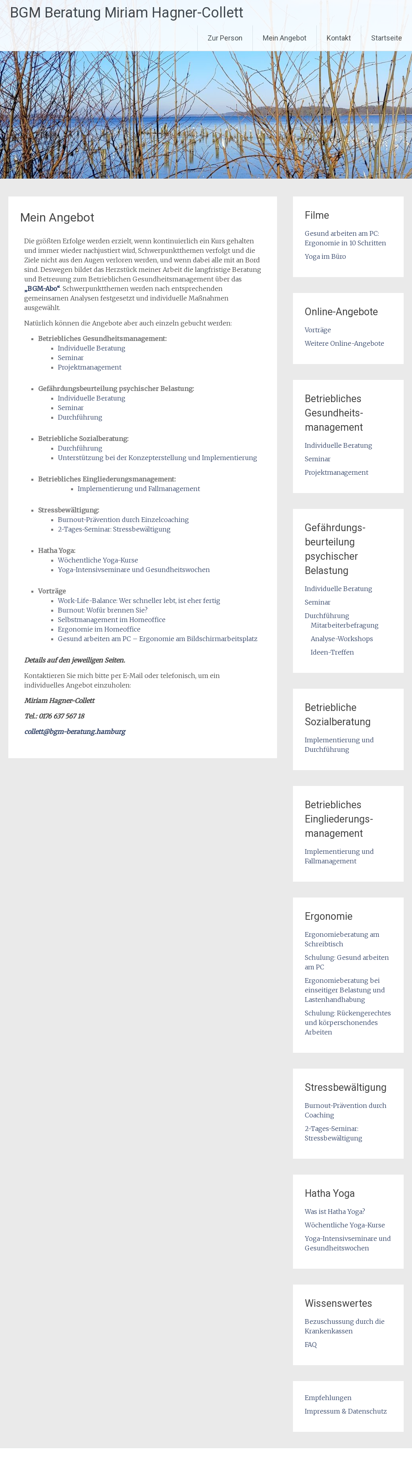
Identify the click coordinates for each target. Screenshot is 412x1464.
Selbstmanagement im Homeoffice (112, 620)
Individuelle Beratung (91, 348)
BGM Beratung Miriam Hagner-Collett (126, 12)
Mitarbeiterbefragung (345, 625)
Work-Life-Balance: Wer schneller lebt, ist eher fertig (139, 601)
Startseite (386, 38)
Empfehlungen (328, 1398)
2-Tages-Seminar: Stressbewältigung (114, 529)
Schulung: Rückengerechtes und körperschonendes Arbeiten (348, 1022)
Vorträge (318, 330)
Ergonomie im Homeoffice (99, 629)
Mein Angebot (284, 38)
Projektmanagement (89, 367)
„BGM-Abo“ (42, 289)
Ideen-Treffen (332, 652)
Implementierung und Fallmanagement (139, 489)
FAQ (311, 1344)
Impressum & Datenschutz (346, 1411)
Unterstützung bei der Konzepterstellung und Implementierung (157, 458)
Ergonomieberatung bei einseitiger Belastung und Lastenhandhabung (345, 990)
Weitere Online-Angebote (344, 343)
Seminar (71, 358)
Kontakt (339, 38)
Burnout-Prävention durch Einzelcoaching (123, 520)
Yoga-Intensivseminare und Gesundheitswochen (134, 570)
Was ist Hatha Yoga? (335, 1212)
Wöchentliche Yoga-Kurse (98, 560)
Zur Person (225, 38)
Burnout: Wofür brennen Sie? (103, 610)
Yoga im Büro (325, 256)
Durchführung (80, 417)
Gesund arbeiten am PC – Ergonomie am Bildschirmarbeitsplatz (158, 639)
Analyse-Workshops (342, 639)
